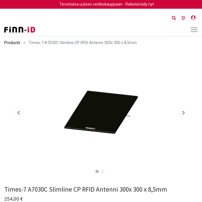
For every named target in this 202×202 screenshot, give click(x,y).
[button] (18, 112)
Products (12, 42)
